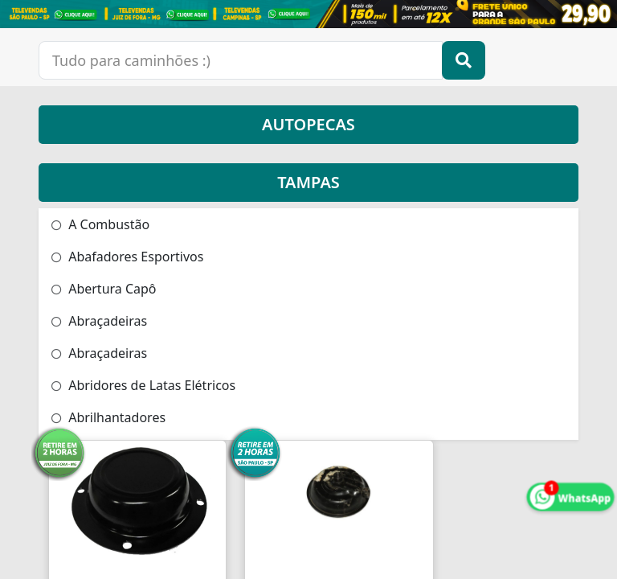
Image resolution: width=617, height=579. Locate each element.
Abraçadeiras (99, 321)
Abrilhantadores (108, 417)
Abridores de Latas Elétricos (143, 385)
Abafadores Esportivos (127, 256)
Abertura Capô (104, 289)
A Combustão (100, 224)
